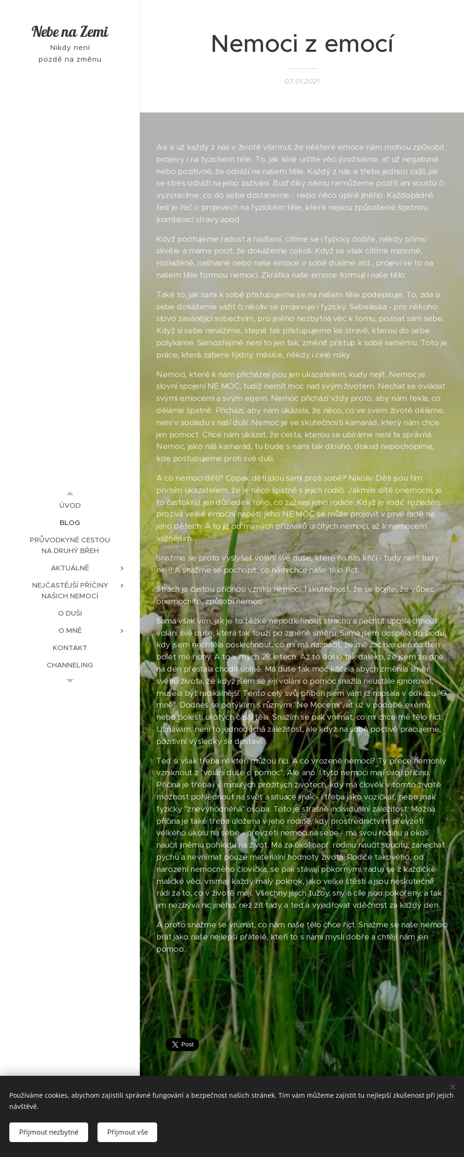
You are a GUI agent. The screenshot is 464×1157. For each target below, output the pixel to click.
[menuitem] (70, 505)
